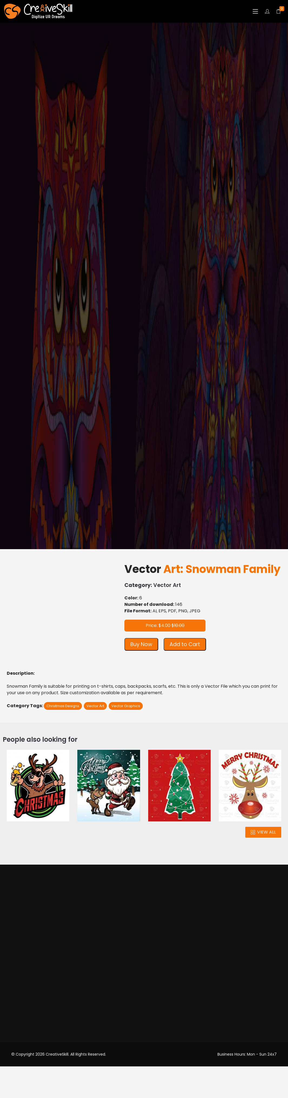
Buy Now (141, 644)
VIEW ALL (263, 832)
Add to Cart (185, 644)
